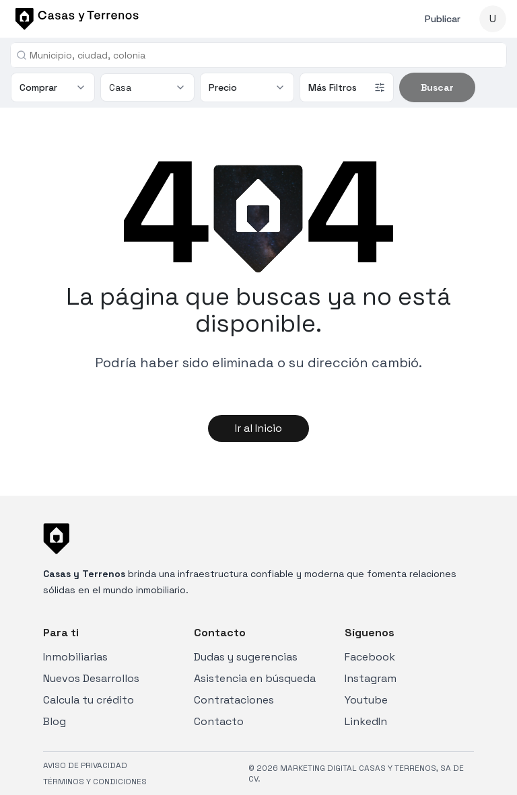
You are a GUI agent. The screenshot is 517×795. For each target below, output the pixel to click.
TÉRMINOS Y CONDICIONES (95, 781)
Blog (54, 721)
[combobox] (264, 55)
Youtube (366, 700)
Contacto (219, 721)
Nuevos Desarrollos (91, 678)
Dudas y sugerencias (246, 657)
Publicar (442, 19)
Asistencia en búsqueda (255, 678)
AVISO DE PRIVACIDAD (85, 765)
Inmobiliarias (75, 657)
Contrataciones (234, 700)
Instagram (371, 678)
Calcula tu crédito (88, 700)
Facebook (370, 657)
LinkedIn (366, 721)
